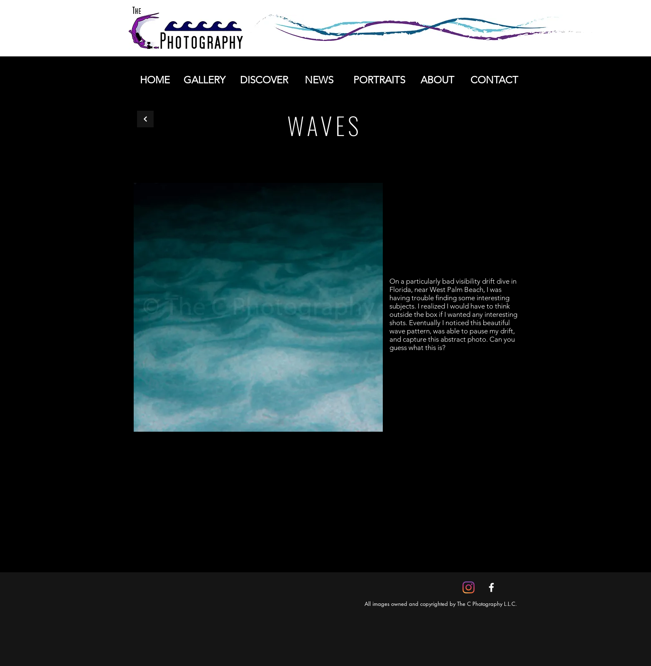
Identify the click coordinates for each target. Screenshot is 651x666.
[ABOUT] (437, 80)
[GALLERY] (204, 80)
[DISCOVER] (264, 80)
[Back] (145, 119)
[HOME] (155, 80)
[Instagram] (469, 587)
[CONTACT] (494, 80)
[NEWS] (318, 80)
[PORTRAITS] (379, 80)
